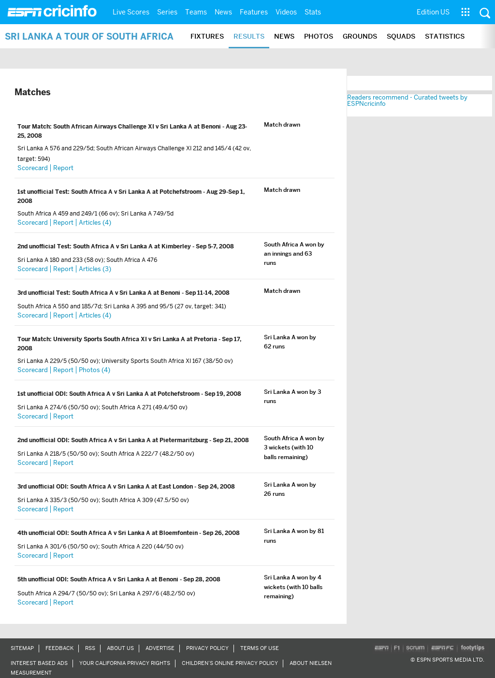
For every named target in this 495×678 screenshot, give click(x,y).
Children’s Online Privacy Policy (230, 663)
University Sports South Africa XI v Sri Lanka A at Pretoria (135, 339)
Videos (286, 12)
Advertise (160, 648)
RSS (90, 648)
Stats (313, 12)
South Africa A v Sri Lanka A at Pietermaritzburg (140, 440)
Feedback (59, 648)
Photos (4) (94, 370)
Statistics (445, 36)
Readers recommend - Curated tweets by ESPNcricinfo (407, 100)
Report (63, 168)
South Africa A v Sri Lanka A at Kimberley (132, 246)
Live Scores (131, 12)
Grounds (360, 36)
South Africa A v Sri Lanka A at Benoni (127, 293)
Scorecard (32, 168)
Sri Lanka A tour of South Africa (89, 36)
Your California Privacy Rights (124, 663)
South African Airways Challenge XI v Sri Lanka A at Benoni (137, 126)
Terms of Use (259, 648)
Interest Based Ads (39, 663)
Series (167, 12)
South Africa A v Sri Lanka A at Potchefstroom (137, 192)
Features (254, 12)
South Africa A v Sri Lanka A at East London (132, 486)
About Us (120, 648)
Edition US (433, 12)
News (223, 12)
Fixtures (207, 36)
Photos (318, 36)
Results (248, 36)
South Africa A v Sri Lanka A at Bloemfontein (135, 533)
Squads (401, 36)
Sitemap (22, 648)
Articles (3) (95, 269)
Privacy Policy (207, 648)
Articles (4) (95, 222)
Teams (196, 12)
